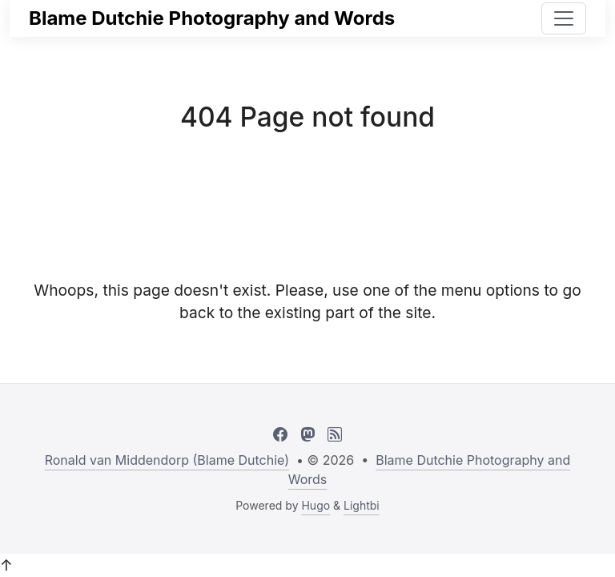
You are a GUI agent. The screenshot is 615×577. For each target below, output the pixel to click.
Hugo (315, 505)
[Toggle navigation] (563, 18)
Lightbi (362, 505)
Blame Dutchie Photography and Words (212, 18)
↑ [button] (6, 565)
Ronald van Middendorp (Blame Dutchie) (167, 460)
